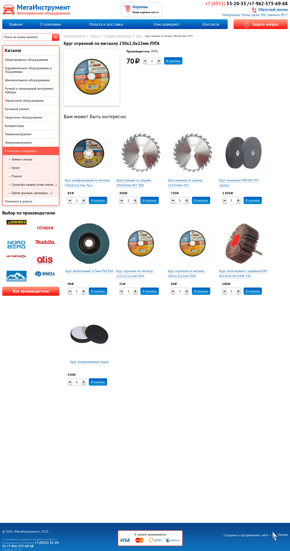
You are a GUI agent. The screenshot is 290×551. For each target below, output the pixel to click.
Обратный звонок (273, 9)
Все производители (31, 291)
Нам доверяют (167, 24)
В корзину (173, 61)
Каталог (95, 35)
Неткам (283, 535)
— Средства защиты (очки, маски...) (32, 184)
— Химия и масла (20, 159)
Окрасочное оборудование (24, 100)
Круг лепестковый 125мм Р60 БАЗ (89, 271)
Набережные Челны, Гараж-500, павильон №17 (255, 15)
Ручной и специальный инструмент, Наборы (29, 90)
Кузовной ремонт (17, 109)
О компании (50, 24)
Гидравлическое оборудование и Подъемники (28, 70)
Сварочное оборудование (23, 117)
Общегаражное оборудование (26, 60)
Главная (15, 24)
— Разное (15, 176)
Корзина (140, 6)
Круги (139, 35)
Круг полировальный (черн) (89, 362)
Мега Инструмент (74, 35)
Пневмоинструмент (18, 134)
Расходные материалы (118, 35)
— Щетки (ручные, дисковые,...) (30, 193)
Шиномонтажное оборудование (27, 80)
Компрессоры (14, 126)
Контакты (210, 24)
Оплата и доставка (106, 24)
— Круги (14, 168)
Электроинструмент (18, 142)
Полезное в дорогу (18, 201)
